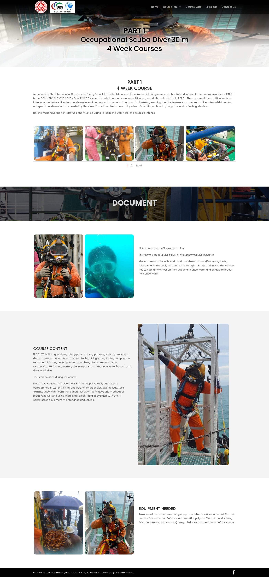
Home (155, 7)
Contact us (229, 7)
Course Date (193, 7)
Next (139, 165)
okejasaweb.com (124, 572)
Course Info (170, 7)
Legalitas (211, 7)
